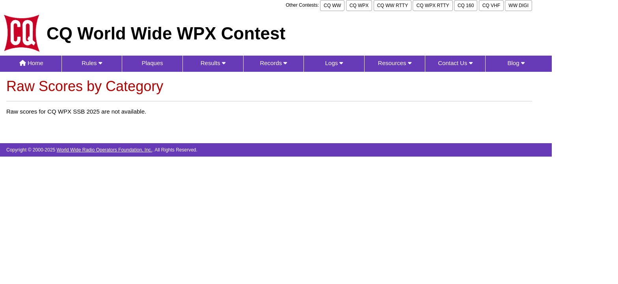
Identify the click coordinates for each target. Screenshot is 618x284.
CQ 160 (466, 5)
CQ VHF (491, 5)
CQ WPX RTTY (432, 5)
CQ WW (332, 5)
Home (31, 63)
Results (213, 63)
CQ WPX (359, 5)
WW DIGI (518, 5)
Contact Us (455, 63)
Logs (334, 63)
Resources (394, 63)
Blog (515, 63)
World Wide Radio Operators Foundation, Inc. (105, 150)
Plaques (152, 63)
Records (273, 63)
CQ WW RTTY (392, 5)
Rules (92, 63)
